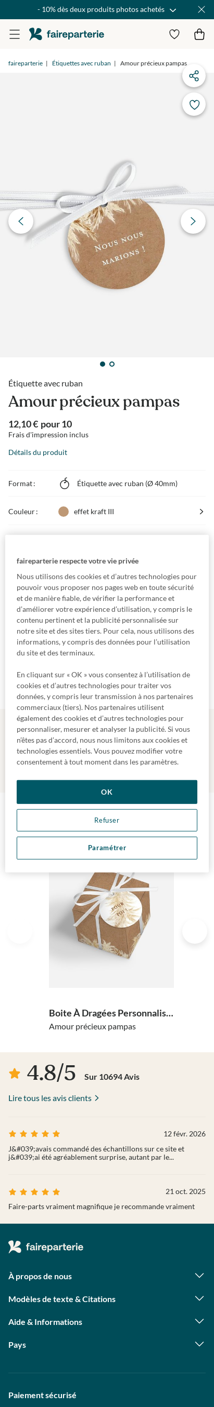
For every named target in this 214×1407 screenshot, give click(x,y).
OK (106, 791)
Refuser (106, 820)
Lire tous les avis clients (50, 1098)
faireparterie (66, 34)
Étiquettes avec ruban (81, 63)
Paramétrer (107, 848)
